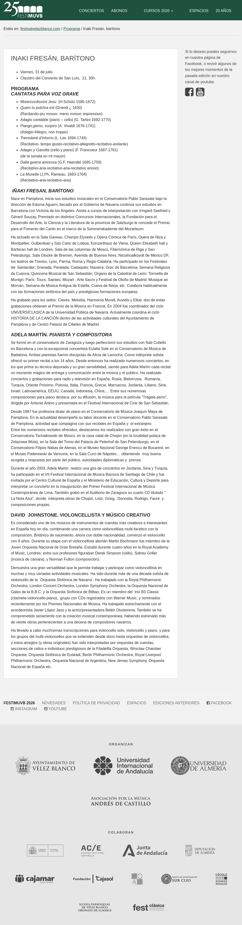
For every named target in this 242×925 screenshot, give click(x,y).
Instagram (24, 709)
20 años (223, 11)
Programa (71, 29)
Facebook (219, 703)
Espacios (199, 11)
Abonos (119, 11)
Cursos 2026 (158, 11)
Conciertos (91, 11)
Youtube (55, 709)
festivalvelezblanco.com (40, 29)
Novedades (53, 703)
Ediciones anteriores (176, 703)
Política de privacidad (96, 703)
